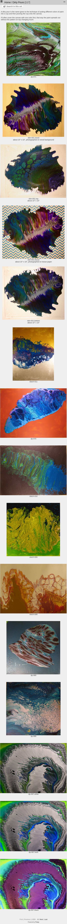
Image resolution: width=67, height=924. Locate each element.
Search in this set (14, 6)
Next (41, 919)
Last (45, 919)
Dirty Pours (18, 2)
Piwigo (37, 922)
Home (7, 2)
